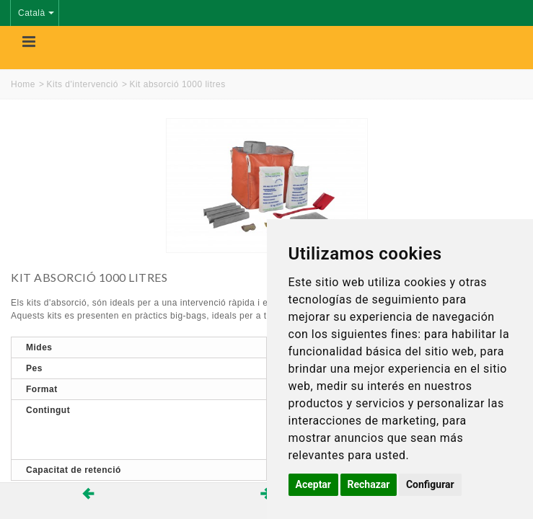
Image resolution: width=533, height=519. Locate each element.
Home (23, 84)
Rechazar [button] (369, 484)
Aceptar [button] (314, 484)
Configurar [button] (430, 484)
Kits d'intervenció (82, 84)
